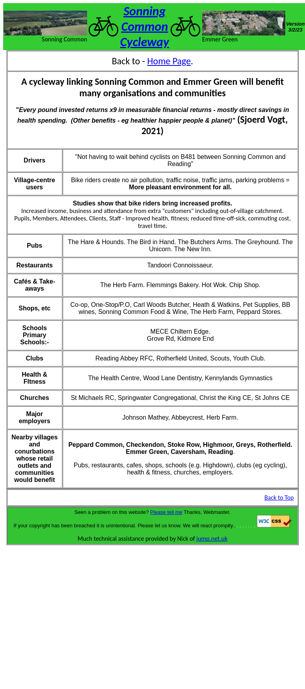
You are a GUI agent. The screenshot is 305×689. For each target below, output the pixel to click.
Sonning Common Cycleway (144, 27)
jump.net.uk (211, 538)
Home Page (169, 61)
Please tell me (166, 512)
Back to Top (279, 497)
